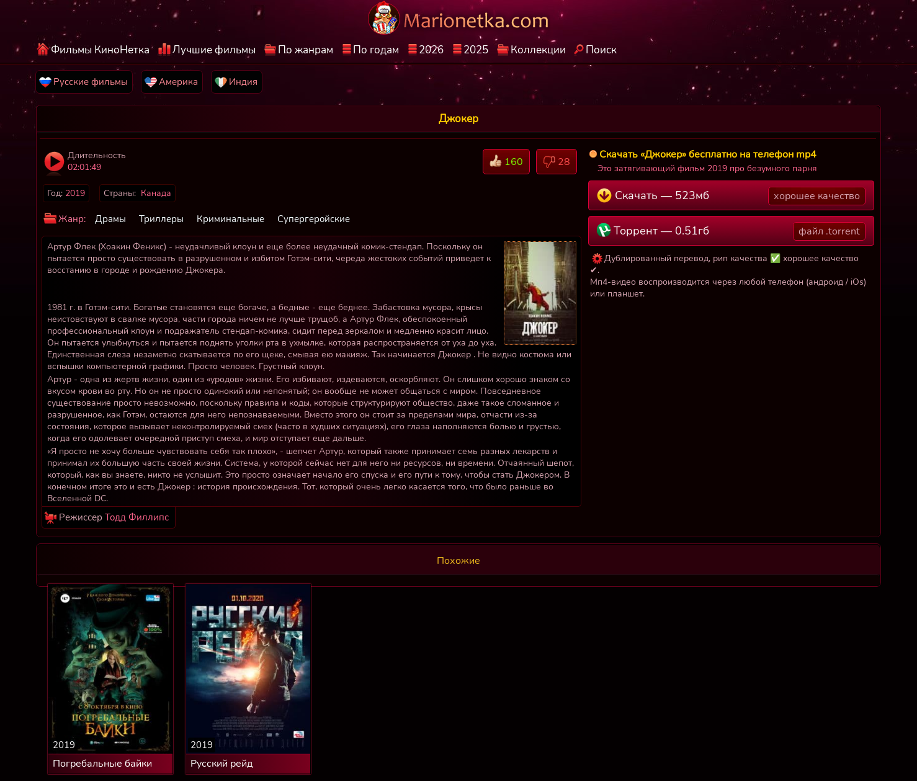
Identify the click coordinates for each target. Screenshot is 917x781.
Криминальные (230, 219)
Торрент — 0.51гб (731, 231)
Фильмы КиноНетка (100, 50)
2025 (475, 50)
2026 (431, 50)
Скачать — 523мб (731, 196)
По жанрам (305, 50)
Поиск (601, 50)
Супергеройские (313, 219)
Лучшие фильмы (214, 50)
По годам (376, 50)
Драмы (110, 219)
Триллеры (161, 219)
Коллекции (538, 50)
